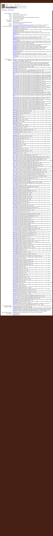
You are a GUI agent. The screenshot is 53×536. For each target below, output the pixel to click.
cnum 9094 (15, 181)
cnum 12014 (15, 164)
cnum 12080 (15, 81)
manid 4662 (15, 305)
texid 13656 (15, 26)
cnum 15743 (15, 301)
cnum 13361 (15, 109)
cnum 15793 (15, 265)
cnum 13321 (15, 99)
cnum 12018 (15, 114)
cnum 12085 (15, 250)
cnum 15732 (15, 255)
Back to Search (4, 9)
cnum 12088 (15, 120)
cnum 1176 (15, 65)
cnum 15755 (15, 271)
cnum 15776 (15, 132)
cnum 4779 (15, 191)
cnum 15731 (15, 175)
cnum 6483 (15, 91)
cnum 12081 (15, 85)
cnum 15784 (15, 263)
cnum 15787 (15, 67)
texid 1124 (15, 32)
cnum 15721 (15, 284)
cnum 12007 (15, 158)
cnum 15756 (15, 111)
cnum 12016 (15, 83)
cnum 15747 (15, 276)
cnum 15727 (15, 257)
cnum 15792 (15, 206)
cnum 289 (14, 59)
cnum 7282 (15, 170)
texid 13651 (15, 36)
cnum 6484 (15, 124)
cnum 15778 (15, 215)
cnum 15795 (15, 210)
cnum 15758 (15, 244)
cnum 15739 (15, 292)
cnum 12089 (15, 87)
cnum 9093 (15, 290)
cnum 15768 (15, 145)
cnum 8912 (15, 122)
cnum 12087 (15, 198)
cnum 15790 (15, 183)
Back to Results (11, 9)
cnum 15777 (15, 62)
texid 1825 (15, 56)
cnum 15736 (15, 172)
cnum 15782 (15, 177)
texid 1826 (15, 31)
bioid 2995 (15, 312)
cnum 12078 (15, 116)
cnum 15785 (15, 69)
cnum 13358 (15, 156)
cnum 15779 (15, 137)
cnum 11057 (15, 94)
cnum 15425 (15, 267)
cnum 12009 (15, 240)
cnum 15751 (15, 259)
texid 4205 (15, 48)
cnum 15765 (15, 221)
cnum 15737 (15, 208)
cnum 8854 (15, 200)
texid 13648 (15, 37)
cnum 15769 (15, 217)
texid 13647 (15, 44)
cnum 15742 (15, 97)
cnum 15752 (15, 75)
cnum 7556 (15, 105)
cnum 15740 (15, 229)
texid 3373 (15, 54)
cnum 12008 (15, 77)
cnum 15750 (15, 141)
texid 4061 (15, 49)
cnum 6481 (15, 204)
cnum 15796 (15, 212)
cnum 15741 (15, 126)
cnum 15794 (15, 288)
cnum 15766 (15, 143)
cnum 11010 (15, 101)
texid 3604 (15, 29)
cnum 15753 (15, 154)
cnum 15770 (15, 139)
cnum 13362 (15, 71)
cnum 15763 (15, 225)
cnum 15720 (15, 297)
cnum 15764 (15, 286)
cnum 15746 (15, 196)
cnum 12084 (15, 238)
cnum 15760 (15, 246)
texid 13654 (15, 41)
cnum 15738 (15, 151)
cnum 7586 (15, 282)
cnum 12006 (15, 242)
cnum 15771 (15, 189)
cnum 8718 (15, 128)
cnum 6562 (15, 269)
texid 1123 (15, 34)
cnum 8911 (15, 166)
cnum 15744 (15, 162)
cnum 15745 (15, 278)
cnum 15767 (15, 223)
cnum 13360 (15, 252)
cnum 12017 (15, 79)
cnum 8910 (15, 280)
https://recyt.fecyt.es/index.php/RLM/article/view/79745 (23, 25)
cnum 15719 (15, 179)
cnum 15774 (15, 149)
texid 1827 (15, 46)
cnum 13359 (15, 135)
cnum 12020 (15, 248)
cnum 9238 (15, 160)
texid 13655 (15, 27)
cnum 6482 (15, 147)
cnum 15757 (15, 231)
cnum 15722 (15, 107)
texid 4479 (15, 53)
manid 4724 (15, 307)
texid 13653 (15, 42)
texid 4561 (15, 39)
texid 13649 (15, 47)
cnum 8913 (15, 89)
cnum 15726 (15, 187)
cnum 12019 (15, 236)
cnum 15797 (15, 227)
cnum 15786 (15, 202)
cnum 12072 (15, 295)
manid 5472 (15, 310)
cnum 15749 (15, 219)
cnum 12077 (15, 273)
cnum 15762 (15, 168)
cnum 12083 (15, 118)
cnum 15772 (15, 261)
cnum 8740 (15, 130)
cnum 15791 (15, 185)
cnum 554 (14, 303)
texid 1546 (15, 45)
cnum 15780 (15, 299)
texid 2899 (15, 51)
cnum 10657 (15, 103)
